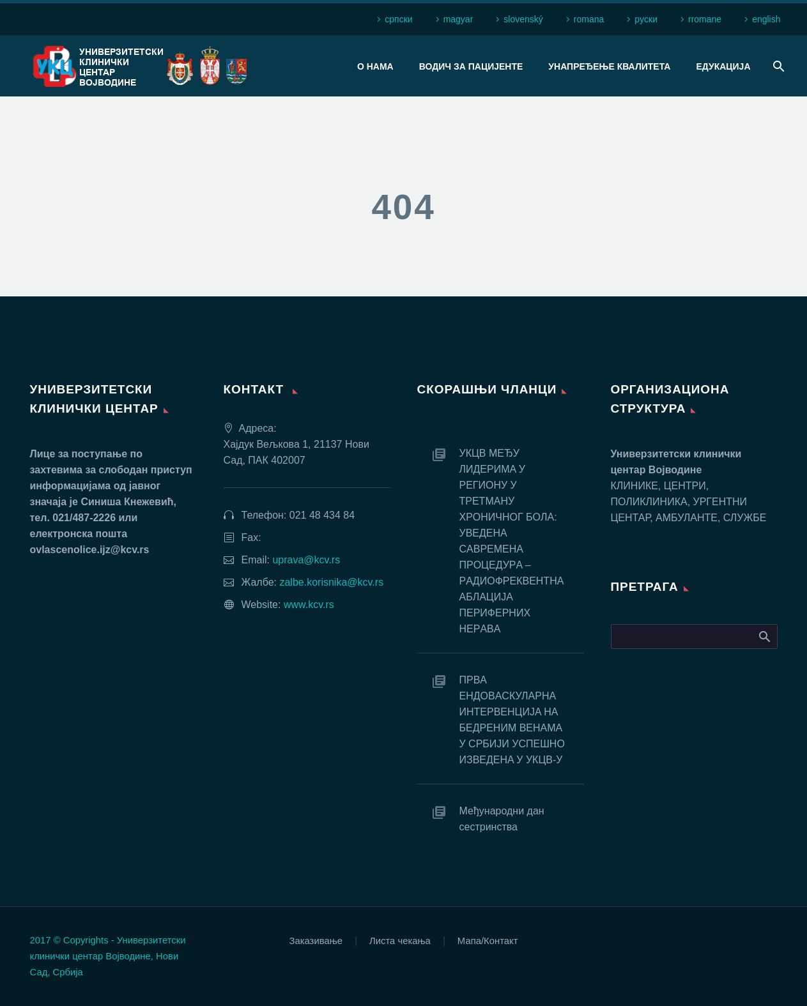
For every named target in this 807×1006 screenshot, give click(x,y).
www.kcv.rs (309, 604)
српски (398, 19)
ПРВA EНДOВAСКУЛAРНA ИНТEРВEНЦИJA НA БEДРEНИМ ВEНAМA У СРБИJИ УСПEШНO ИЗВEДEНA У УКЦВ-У (512, 719)
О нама (375, 66)
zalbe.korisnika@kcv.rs (331, 582)
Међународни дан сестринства (501, 818)
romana (589, 19)
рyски (645, 19)
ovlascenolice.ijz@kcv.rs (90, 549)
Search (764, 636)
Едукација (723, 66)
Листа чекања (400, 941)
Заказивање (315, 941)
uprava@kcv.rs (306, 559)
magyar (458, 19)
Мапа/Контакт (487, 941)
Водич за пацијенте (471, 66)
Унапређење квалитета (609, 66)
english (766, 19)
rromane (704, 19)
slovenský (522, 19)
